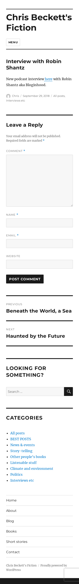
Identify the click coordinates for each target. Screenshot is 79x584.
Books (11, 531)
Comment (15, 151)
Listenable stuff (23, 463)
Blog (10, 521)
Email (12, 235)
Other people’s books (28, 457)
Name (12, 215)
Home (11, 500)
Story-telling (21, 451)
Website (13, 256)
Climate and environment (31, 468)
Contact (13, 552)
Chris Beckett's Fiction (39, 22)
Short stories (16, 542)
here (48, 79)
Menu (13, 42)
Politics (16, 474)
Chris (15, 96)
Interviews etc (15, 100)
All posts (59, 96)
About (11, 511)
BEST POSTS (20, 439)
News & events (22, 445)
